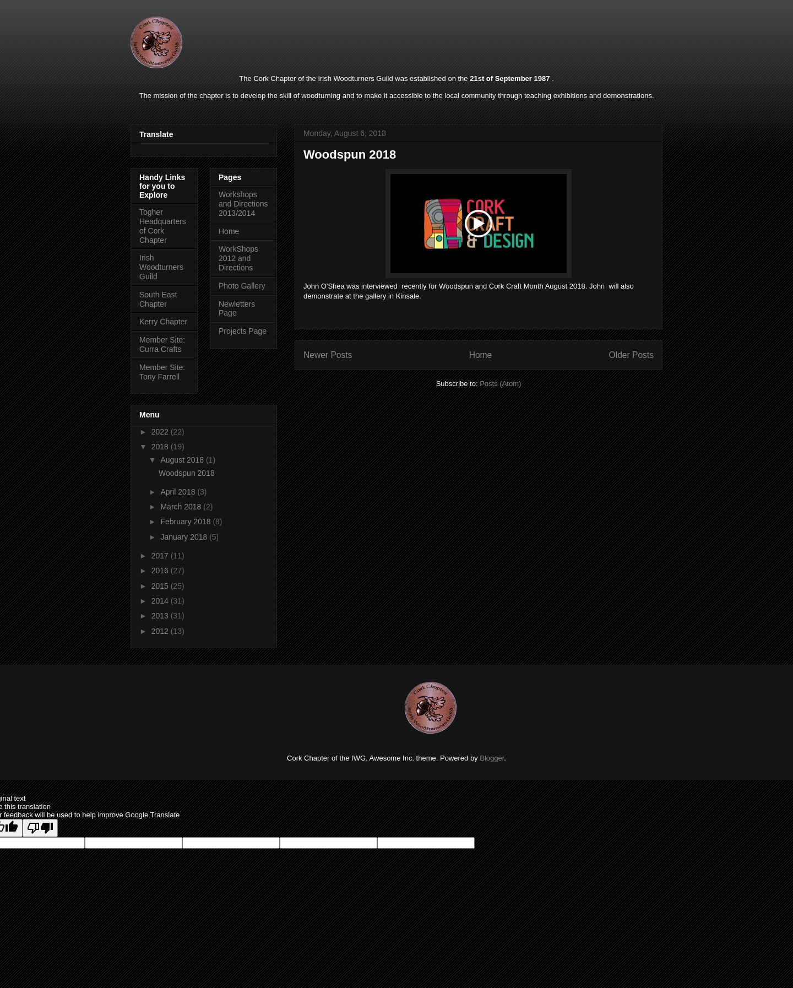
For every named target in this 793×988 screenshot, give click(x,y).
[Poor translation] (40, 828)
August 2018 (183, 459)
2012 (161, 631)
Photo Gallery (242, 285)
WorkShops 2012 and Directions (238, 258)
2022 (161, 431)
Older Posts (631, 355)
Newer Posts (327, 355)
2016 (161, 570)
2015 (161, 586)
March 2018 (181, 506)
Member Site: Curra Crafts (162, 344)
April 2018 (178, 491)
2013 (161, 615)
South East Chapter (158, 299)
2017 (161, 555)
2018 (161, 446)
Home (480, 355)
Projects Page (243, 331)
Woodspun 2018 (349, 154)
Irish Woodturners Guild (161, 267)
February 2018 (186, 521)
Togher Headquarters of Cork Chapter (162, 226)
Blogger (492, 758)
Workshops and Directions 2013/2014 (243, 204)
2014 (161, 600)
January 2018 (184, 537)
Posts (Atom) (500, 383)
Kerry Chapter (163, 321)
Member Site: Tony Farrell (162, 372)
